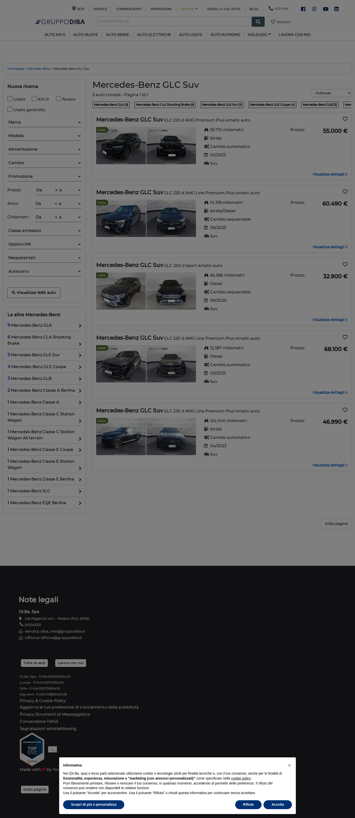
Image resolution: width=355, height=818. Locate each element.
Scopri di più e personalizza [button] (93, 804)
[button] (289, 765)
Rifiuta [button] (248, 804)
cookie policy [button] (241, 778)
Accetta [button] (277, 804)
